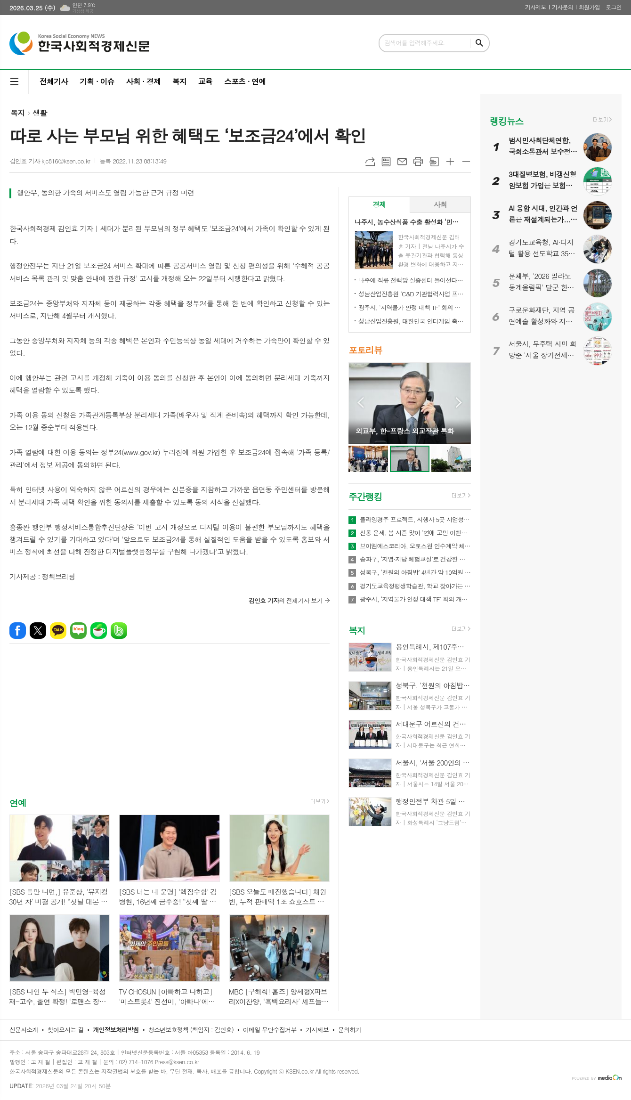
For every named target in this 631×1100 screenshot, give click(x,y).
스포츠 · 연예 (245, 81)
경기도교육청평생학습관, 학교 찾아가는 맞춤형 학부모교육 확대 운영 (415, 586)
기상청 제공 (82, 11)
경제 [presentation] (379, 204)
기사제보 (535, 7)
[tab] (379, 204)
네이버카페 (98, 630)
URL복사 (370, 161)
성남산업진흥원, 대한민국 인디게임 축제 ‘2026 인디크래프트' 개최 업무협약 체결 (411, 321)
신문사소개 (23, 1029)
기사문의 (562, 7)
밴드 (119, 630)
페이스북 (17, 630)
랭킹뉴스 (506, 120)
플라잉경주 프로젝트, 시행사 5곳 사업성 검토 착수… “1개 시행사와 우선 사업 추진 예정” (415, 519)
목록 (386, 161)
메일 (402, 161)
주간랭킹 (365, 496)
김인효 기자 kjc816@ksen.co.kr (49, 160)
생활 (39, 112)
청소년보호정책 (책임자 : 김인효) (191, 1029)
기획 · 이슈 (97, 81)
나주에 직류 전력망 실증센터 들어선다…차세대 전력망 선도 (411, 280)
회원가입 (589, 7)
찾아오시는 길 (66, 1029)
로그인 (614, 7)
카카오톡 (58, 630)
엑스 (38, 630)
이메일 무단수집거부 (270, 1029)
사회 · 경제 (143, 81)
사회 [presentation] (440, 204)
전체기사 (54, 81)
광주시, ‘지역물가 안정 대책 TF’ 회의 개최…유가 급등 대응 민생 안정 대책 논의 (411, 307)
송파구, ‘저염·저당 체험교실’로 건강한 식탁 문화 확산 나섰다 (415, 559)
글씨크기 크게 (450, 161)
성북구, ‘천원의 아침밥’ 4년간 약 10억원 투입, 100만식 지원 (415, 572)
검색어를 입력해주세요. (414, 43)
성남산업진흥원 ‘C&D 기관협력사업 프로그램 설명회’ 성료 (411, 293)
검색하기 (479, 43)
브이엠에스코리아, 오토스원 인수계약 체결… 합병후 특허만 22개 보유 (415, 546)
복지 (179, 81)
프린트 (418, 161)
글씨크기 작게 (466, 161)
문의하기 (349, 1029)
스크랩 (434, 161)
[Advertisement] (169, 729)
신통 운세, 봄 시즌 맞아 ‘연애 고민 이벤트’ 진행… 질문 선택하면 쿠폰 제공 (415, 533)
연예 (17, 802)
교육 (205, 81)
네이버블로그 (78, 630)
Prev (360, 402)
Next (459, 402)
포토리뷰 (365, 350)
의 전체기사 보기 (286, 600)
